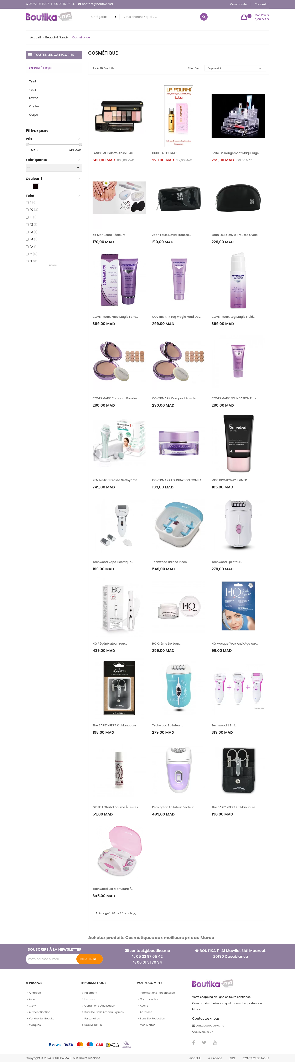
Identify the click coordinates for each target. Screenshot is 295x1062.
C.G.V (32, 1006)
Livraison (90, 999)
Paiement (90, 993)
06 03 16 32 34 (64, 4)
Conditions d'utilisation (99, 1006)
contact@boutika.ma (97, 4)
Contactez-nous (256, 1058)
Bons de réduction (152, 1018)
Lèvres (33, 98)
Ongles (34, 106)
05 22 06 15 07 (39, 4)
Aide (32, 999)
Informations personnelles (157, 993)
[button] (255, 17)
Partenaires (92, 1018)
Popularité (235, 68)
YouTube (215, 1043)
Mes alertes (147, 1025)
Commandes (149, 999)
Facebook (193, 1043)
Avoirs (144, 1006)
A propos (35, 993)
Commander (239, 4)
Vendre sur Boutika (42, 1018)
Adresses (146, 1012)
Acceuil (195, 1058)
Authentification (39, 1012)
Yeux (32, 90)
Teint (32, 81)
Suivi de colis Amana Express (104, 1012)
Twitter (204, 1043)
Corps (33, 115)
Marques (35, 1025)
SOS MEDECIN (93, 1025)
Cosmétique (41, 68)
